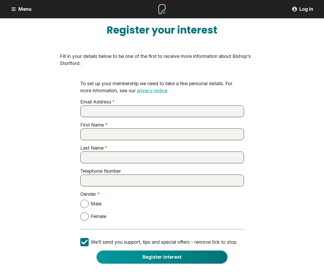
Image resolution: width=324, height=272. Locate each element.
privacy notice (152, 90)
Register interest (162, 257)
